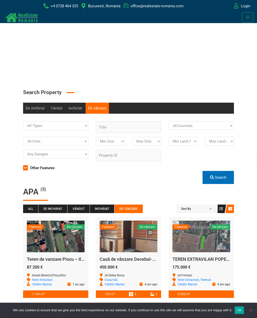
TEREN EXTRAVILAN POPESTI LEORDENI (213, 259)
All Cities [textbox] (33, 141)
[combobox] (201, 125)
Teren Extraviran (188, 280)
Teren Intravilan (42, 280)
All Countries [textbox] (182, 126)
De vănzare (97, 108)
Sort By (186, 209)
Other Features (39, 168)
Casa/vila (110, 280)
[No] (250, 310)
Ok (239, 310)
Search (218, 177)
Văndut (56, 108)
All (30, 209)
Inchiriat (75, 108)
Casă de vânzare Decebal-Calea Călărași (141, 259)
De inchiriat (35, 108)
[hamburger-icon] (247, 18)
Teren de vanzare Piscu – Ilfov (57, 259)
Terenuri (205, 280)
